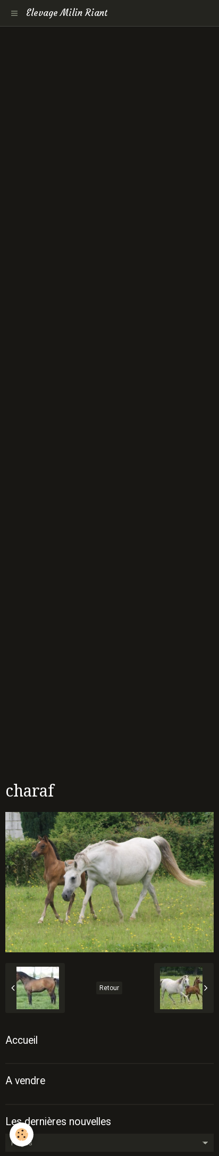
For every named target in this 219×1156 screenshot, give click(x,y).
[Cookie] (21, 1134)
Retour (109, 988)
